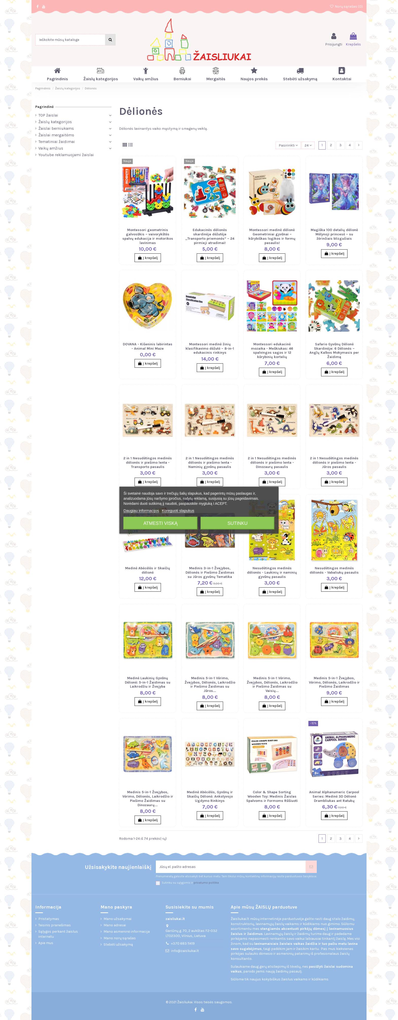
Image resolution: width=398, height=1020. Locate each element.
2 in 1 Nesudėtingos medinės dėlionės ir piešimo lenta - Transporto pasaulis (147, 462)
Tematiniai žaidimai (56, 141)
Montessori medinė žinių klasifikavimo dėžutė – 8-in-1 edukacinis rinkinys (210, 348)
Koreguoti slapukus (178, 510)
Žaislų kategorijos (55, 121)
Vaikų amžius (50, 148)
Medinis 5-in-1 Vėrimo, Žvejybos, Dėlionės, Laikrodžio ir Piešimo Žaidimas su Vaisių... (272, 684)
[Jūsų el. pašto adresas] (231, 867)
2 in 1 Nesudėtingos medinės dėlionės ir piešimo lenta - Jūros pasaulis (334, 462)
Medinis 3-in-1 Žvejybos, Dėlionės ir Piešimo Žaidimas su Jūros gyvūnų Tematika (210, 572)
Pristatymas (48, 919)
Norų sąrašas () (346, 6)
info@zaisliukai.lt (185, 951)
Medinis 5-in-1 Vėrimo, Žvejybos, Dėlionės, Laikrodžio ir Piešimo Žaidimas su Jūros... (210, 684)
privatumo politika (206, 882)
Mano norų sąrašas (120, 938)
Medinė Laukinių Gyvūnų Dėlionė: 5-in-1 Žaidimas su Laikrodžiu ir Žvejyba (147, 682)
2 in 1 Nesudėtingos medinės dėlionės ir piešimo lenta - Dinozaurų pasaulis (272, 462)
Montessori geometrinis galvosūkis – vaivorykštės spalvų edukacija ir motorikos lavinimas (147, 236)
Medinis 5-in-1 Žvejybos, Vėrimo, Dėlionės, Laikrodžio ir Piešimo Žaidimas (334, 682)
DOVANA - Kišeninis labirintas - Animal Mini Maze (147, 346)
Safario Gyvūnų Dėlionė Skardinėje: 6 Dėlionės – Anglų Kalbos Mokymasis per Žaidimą (334, 350)
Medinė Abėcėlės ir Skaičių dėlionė (147, 570)
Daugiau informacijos (141, 510)
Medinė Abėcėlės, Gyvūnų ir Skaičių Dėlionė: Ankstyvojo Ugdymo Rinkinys (210, 796)
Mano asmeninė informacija (127, 931)
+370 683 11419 (183, 943)
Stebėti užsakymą (118, 944)
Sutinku (237, 523)
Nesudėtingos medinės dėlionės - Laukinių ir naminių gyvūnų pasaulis (272, 572)
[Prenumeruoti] (311, 867)
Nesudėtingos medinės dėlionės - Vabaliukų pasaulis (334, 570)
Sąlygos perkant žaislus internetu (58, 934)
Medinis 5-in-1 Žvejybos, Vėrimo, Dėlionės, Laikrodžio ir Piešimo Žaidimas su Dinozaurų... (147, 798)
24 (308, 145)
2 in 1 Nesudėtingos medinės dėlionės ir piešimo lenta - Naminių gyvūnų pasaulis (210, 462)
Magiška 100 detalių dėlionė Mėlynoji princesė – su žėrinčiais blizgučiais (334, 234)
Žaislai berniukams (56, 128)
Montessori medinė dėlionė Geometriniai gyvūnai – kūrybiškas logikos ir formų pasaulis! (271, 236)
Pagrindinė (44, 107)
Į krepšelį (148, 258)
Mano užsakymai (117, 919)
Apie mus (45, 943)
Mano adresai (115, 925)
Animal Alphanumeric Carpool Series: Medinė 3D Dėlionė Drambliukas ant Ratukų (334, 796)
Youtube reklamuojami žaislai (66, 154)
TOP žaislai (48, 115)
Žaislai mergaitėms (56, 135)
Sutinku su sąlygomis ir (190, 882)
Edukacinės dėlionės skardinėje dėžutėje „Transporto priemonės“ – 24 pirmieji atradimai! (209, 236)
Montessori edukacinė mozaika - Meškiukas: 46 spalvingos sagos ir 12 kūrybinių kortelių (272, 350)
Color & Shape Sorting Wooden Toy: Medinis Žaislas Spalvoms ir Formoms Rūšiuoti (272, 796)
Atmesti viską (160, 523)
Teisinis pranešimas (54, 925)
